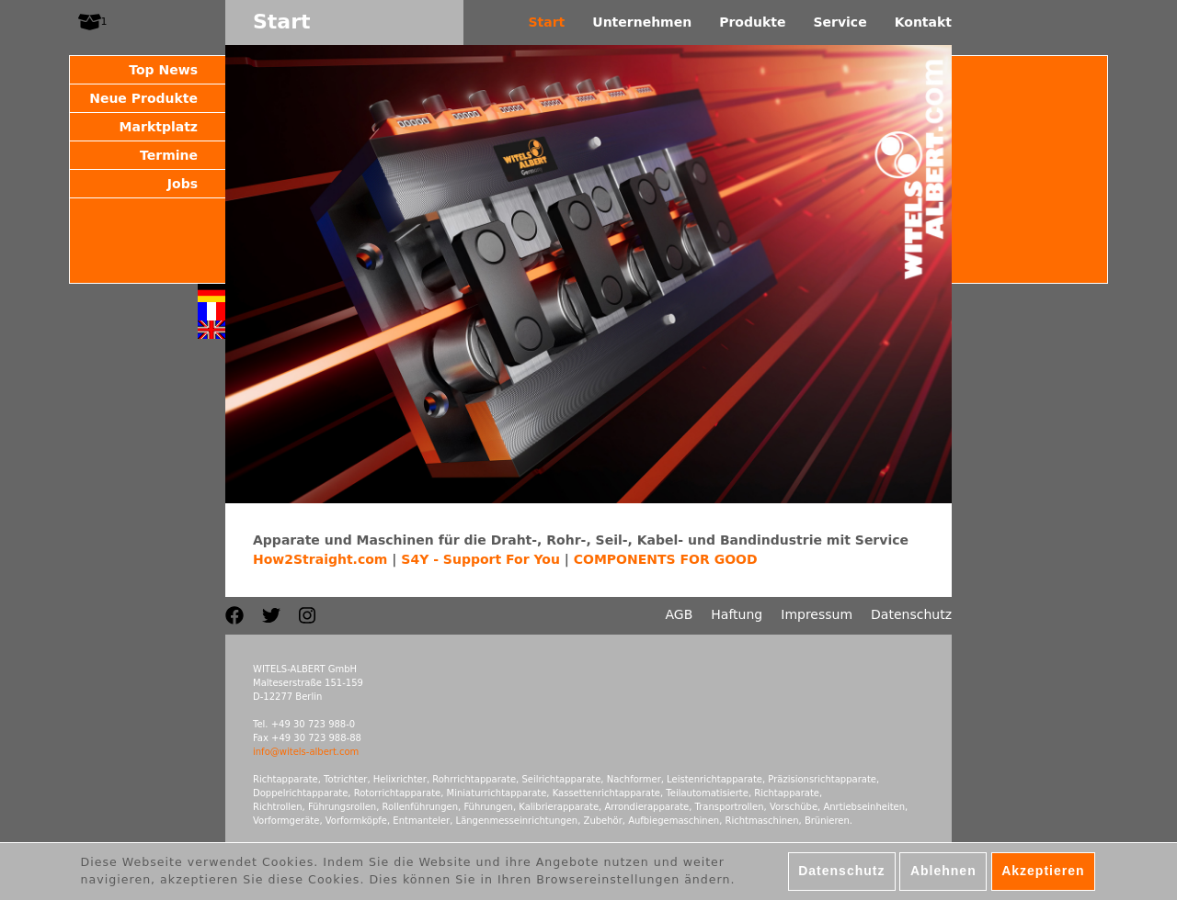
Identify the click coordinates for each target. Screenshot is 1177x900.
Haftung (736, 614)
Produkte (752, 22)
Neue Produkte (143, 98)
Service (839, 22)
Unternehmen (641, 22)
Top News (163, 69)
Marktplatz (159, 126)
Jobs (182, 183)
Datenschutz (911, 614)
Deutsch (211, 293)
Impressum (816, 614)
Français (211, 311)
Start (546, 22)
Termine (169, 155)
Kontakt (923, 22)
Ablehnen (943, 876)
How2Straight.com (320, 559)
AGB (679, 614)
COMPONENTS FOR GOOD (666, 559)
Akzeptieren (1042, 876)
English (211, 330)
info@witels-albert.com (306, 752)
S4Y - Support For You (480, 559)
